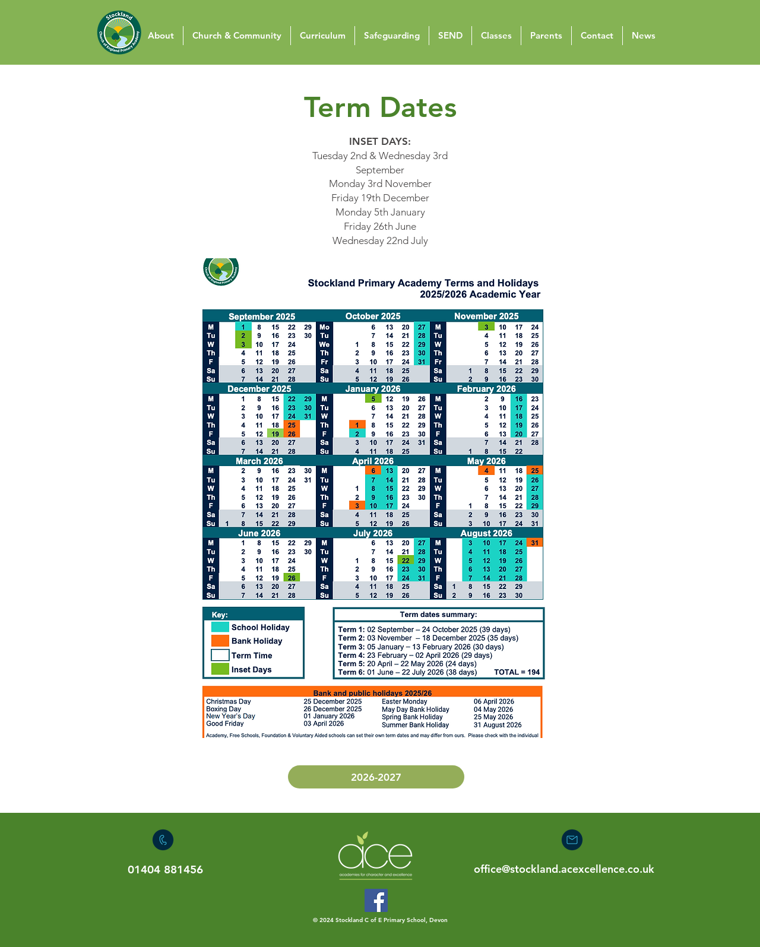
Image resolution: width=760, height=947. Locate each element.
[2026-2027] (376, 776)
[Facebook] (376, 900)
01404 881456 (165, 869)
